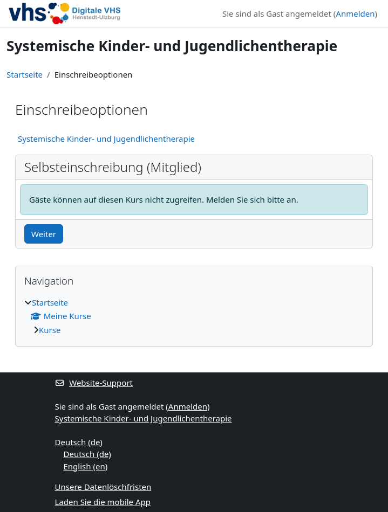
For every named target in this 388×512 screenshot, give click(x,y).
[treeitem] (194, 316)
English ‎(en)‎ (86, 466)
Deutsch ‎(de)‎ (79, 442)
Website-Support (94, 382)
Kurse (49, 329)
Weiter (43, 234)
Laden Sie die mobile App (103, 501)
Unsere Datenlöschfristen (103, 486)
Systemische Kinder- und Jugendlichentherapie (106, 138)
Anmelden (355, 13)
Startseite (24, 74)
